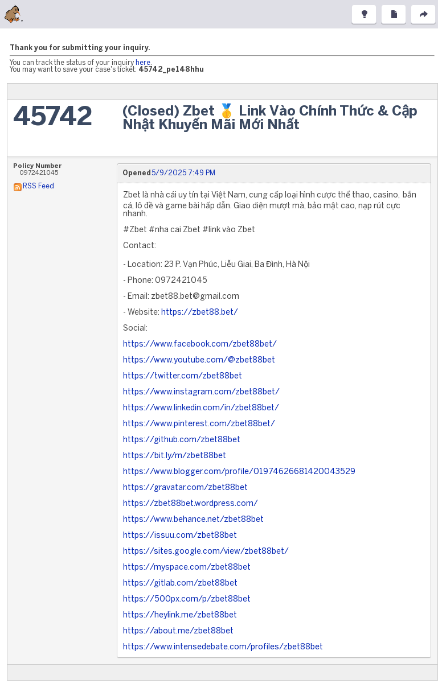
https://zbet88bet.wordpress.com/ (190, 504)
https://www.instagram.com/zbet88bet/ (201, 392)
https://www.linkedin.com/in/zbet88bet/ (201, 408)
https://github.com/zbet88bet (181, 440)
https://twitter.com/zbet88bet (182, 376)
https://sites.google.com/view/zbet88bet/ (206, 551)
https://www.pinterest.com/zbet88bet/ (199, 424)
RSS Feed (38, 186)
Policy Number (37, 166)
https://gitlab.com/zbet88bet (180, 583)
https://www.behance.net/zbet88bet (193, 520)
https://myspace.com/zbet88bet (187, 567)
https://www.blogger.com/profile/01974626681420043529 (239, 472)
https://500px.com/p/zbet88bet (187, 599)
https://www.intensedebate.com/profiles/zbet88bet (223, 647)
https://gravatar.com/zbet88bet (185, 488)
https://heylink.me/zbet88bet (180, 615)
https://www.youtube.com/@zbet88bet (199, 360)
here (143, 63)
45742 (53, 118)
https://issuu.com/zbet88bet (180, 536)
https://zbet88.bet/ (199, 312)
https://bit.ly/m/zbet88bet (174, 456)
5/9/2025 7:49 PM (183, 173)
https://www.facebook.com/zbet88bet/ (200, 344)
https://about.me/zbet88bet (178, 631)
